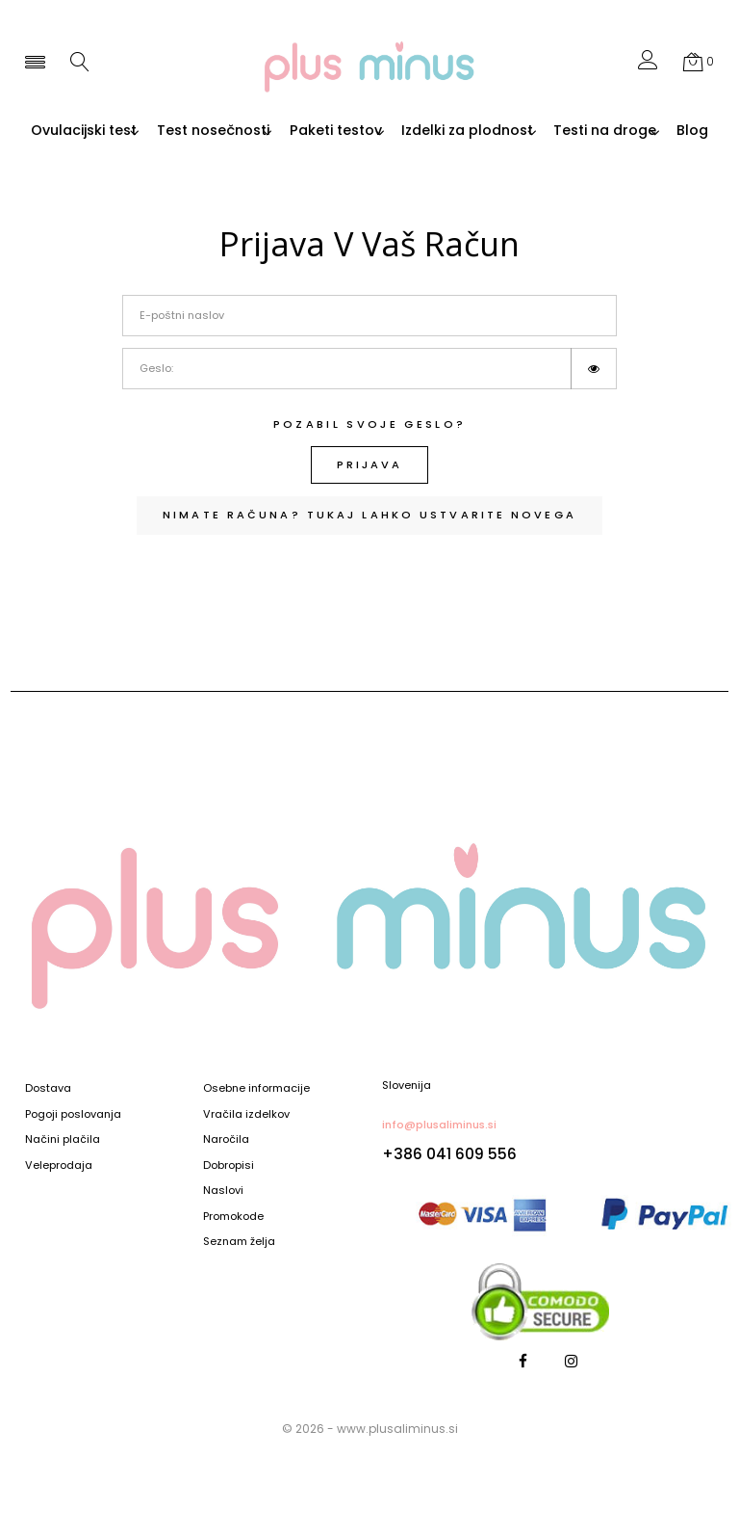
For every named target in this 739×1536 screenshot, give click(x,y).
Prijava (369, 480)
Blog (446, 146)
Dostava (48, 1089)
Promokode (233, 1217)
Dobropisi (228, 1166)
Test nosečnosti (285, 131)
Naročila (226, 1140)
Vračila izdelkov (246, 1115)
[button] (648, 64)
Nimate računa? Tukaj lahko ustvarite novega (369, 530)
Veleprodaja (58, 1166)
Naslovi (223, 1191)
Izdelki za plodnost (566, 131)
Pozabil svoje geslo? (370, 439)
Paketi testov (421, 131)
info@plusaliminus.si (439, 1124)
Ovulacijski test (143, 131)
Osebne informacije (256, 1089)
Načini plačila (62, 1140)
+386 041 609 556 (449, 1154)
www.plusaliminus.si (397, 1428)
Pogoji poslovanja (73, 1115)
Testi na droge (344, 146)
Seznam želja (239, 1242)
